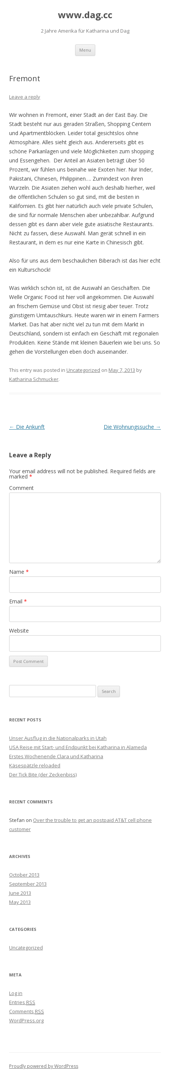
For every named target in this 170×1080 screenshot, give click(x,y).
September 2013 (28, 883)
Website (19, 630)
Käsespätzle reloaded (34, 765)
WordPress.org (26, 1020)
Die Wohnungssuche (132, 426)
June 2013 (20, 893)
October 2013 (24, 874)
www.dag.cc (85, 15)
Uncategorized (83, 370)
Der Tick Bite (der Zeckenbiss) (43, 774)
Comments (26, 1011)
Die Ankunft (27, 426)
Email (18, 601)
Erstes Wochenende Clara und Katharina (56, 756)
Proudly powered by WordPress (43, 1066)
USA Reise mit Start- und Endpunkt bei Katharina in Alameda (78, 747)
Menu (85, 50)
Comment (21, 487)
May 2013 (20, 902)
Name (19, 571)
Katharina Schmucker (33, 379)
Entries (22, 1002)
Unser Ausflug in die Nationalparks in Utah (58, 738)
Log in (15, 993)
